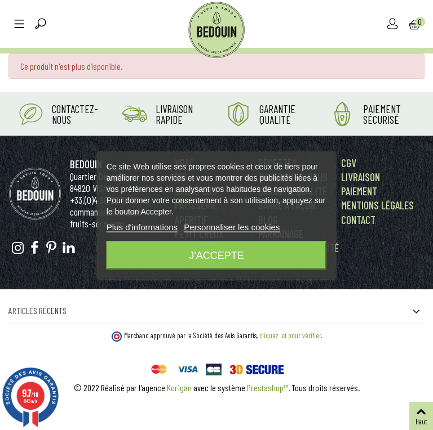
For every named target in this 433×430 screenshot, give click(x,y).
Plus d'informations (142, 227)
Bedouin (86, 164)
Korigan (179, 387)
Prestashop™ (267, 387)
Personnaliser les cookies (232, 227)
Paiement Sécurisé (382, 114)
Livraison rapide (174, 114)
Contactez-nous (75, 114)
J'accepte (216, 255)
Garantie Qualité (277, 114)
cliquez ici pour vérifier (290, 335)
